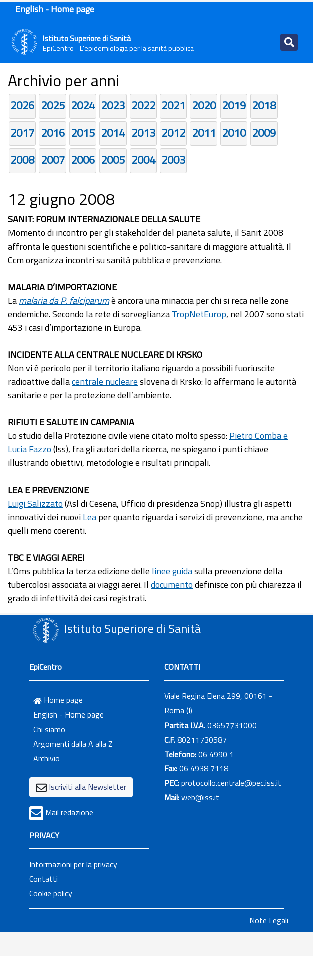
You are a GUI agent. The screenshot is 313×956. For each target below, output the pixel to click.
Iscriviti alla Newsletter (87, 787)
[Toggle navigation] (289, 42)
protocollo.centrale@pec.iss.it (231, 783)
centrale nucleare (105, 381)
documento (172, 584)
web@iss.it (200, 797)
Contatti (43, 879)
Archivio (46, 758)
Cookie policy (50, 893)
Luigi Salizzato (35, 503)
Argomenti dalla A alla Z (73, 744)
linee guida (172, 571)
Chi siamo (49, 729)
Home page (58, 700)
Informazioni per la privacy (73, 864)
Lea (89, 517)
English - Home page (54, 9)
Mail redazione (69, 812)
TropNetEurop (199, 314)
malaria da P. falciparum (64, 300)
